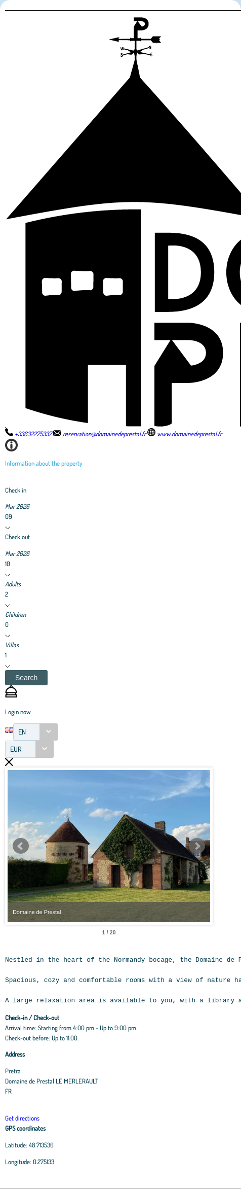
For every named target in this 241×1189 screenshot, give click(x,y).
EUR (16, 749)
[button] (26, 677)
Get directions (22, 1118)
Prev (21, 846)
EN (22, 731)
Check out (17, 537)
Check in (15, 490)
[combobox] (35, 732)
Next (197, 846)
